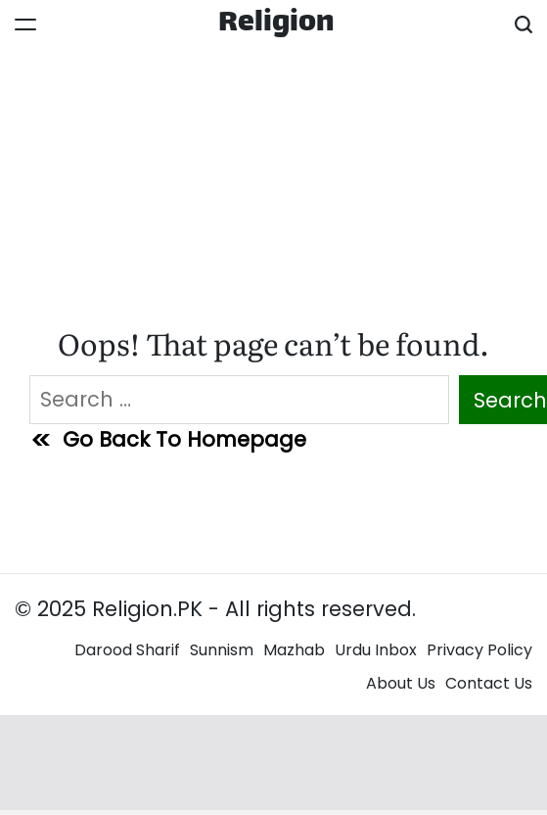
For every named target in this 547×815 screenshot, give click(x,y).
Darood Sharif (127, 650)
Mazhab (294, 650)
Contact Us (488, 683)
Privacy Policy (479, 650)
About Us (400, 683)
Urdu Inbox (376, 650)
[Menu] (25, 24)
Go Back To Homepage (167, 439)
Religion (276, 24)
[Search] (523, 24)
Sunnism (221, 650)
